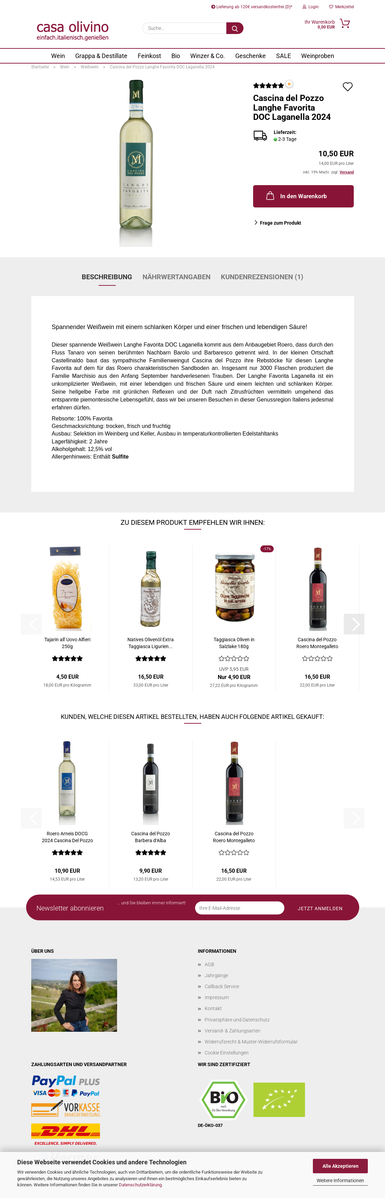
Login (311, 6)
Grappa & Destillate (101, 55)
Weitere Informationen (340, 1180)
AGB (209, 964)
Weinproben (317, 55)
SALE (283, 55)
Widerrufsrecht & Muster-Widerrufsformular (251, 1041)
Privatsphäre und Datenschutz (237, 1019)
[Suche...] (235, 28)
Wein (58, 55)
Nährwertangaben (177, 277)
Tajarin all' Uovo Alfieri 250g (67, 643)
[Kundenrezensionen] (268, 88)
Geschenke (250, 55)
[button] (354, 624)
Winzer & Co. (207, 55)
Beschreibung (107, 277)
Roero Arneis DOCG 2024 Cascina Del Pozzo (67, 837)
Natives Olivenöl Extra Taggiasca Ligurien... (150, 643)
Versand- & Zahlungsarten (232, 1030)
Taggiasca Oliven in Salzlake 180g (234, 643)
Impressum (217, 997)
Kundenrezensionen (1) (262, 277)
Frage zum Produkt (280, 223)
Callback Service (222, 986)
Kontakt (213, 1008)
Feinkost (149, 55)
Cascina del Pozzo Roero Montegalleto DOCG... (317, 643)
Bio (175, 55)
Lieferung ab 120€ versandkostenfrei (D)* (251, 6)
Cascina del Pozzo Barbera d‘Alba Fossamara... (150, 837)
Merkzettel (341, 6)
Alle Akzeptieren (340, 1166)
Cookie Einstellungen (227, 1052)
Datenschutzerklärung (140, 1184)
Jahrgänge (216, 975)
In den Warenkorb (296, 195)
